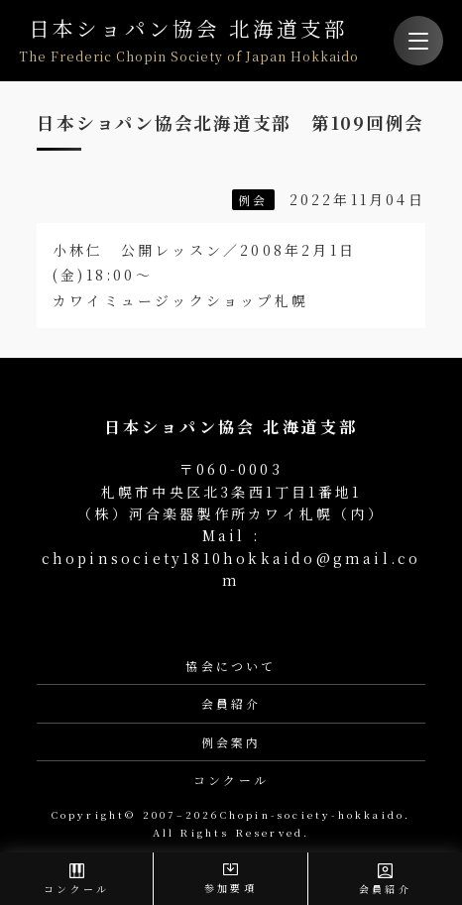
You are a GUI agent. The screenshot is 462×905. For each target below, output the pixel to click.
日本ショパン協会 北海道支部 (189, 40)
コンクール (231, 779)
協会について (230, 665)
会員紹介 (231, 703)
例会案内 (231, 742)
